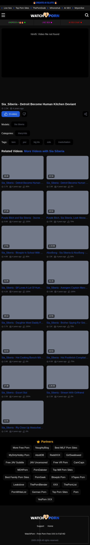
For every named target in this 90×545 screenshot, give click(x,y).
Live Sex (8, 8)
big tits (37, 142)
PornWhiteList (19, 492)
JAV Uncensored (38, 462)
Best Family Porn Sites (17, 477)
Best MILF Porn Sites (66, 447)
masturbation (64, 142)
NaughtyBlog (42, 447)
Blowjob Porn (58, 477)
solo (49, 142)
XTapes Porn (78, 477)
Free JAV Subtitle (15, 462)
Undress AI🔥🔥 (15, 22)
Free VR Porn (60, 462)
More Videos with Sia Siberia (44, 151)
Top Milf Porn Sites (63, 470)
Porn (75, 492)
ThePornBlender (38, 484)
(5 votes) (10, 114)
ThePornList (70, 484)
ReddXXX (55, 455)
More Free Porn (21, 447)
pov (24, 142)
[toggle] (3, 15)
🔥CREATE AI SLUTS (43, 2)
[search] (87, 15)
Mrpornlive (79, 8)
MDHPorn (22, 470)
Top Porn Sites (22, 8)
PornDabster (40, 470)
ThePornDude (39, 8)
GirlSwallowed (73, 455)
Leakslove (18, 484)
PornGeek (40, 477)
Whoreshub (55, 8)
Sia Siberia (19, 124)
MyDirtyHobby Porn (19, 455)
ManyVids (22, 133)
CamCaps (79, 462)
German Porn (39, 492)
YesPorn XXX (45, 499)
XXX (55, 484)
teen (14, 142)
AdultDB (39, 455)
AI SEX (67, 8)
